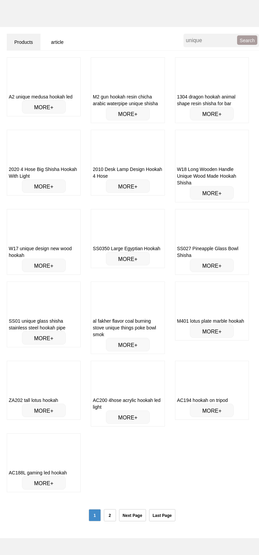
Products (23, 42)
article (57, 42)
